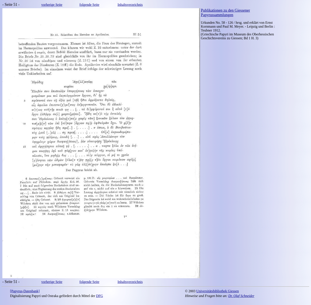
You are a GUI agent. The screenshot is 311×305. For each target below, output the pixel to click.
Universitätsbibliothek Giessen (217, 291)
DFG (99, 296)
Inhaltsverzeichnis (130, 4)
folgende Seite (89, 4)
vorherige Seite (51, 4)
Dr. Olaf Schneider (241, 296)
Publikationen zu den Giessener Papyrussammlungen (225, 12)
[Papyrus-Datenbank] (25, 291)
